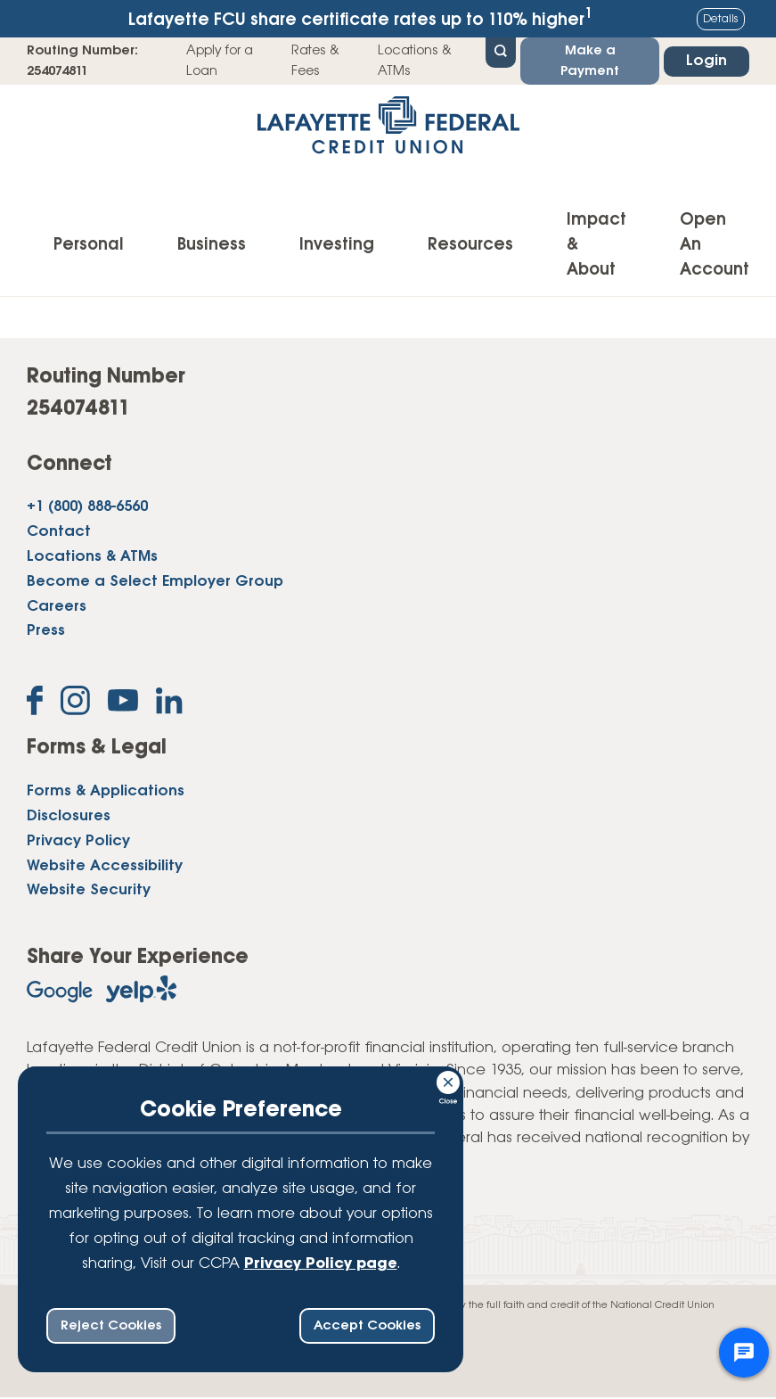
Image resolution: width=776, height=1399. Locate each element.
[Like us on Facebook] (35, 704)
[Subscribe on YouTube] (123, 704)
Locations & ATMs (415, 61)
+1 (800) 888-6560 (87, 506)
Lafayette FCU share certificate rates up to (360, 18)
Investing (336, 245)
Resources (470, 245)
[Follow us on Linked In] (169, 704)
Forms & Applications (105, 791)
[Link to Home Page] (388, 131)
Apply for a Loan (219, 61)
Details (721, 19)
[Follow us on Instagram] (75, 704)
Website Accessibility (105, 866)
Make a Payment (589, 61)
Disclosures (68, 816)
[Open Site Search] (501, 51)
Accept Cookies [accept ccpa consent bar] (367, 1326)
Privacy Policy (78, 841)
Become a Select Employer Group (155, 581)
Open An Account (714, 245)
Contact (59, 531)
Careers (56, 606)
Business (211, 245)
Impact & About (596, 245)
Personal (88, 245)
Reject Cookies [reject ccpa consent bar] (111, 1326)
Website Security (89, 890)
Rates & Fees (315, 61)
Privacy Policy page (320, 1263)
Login (706, 61)
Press (46, 630)
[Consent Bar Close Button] (449, 1080)
